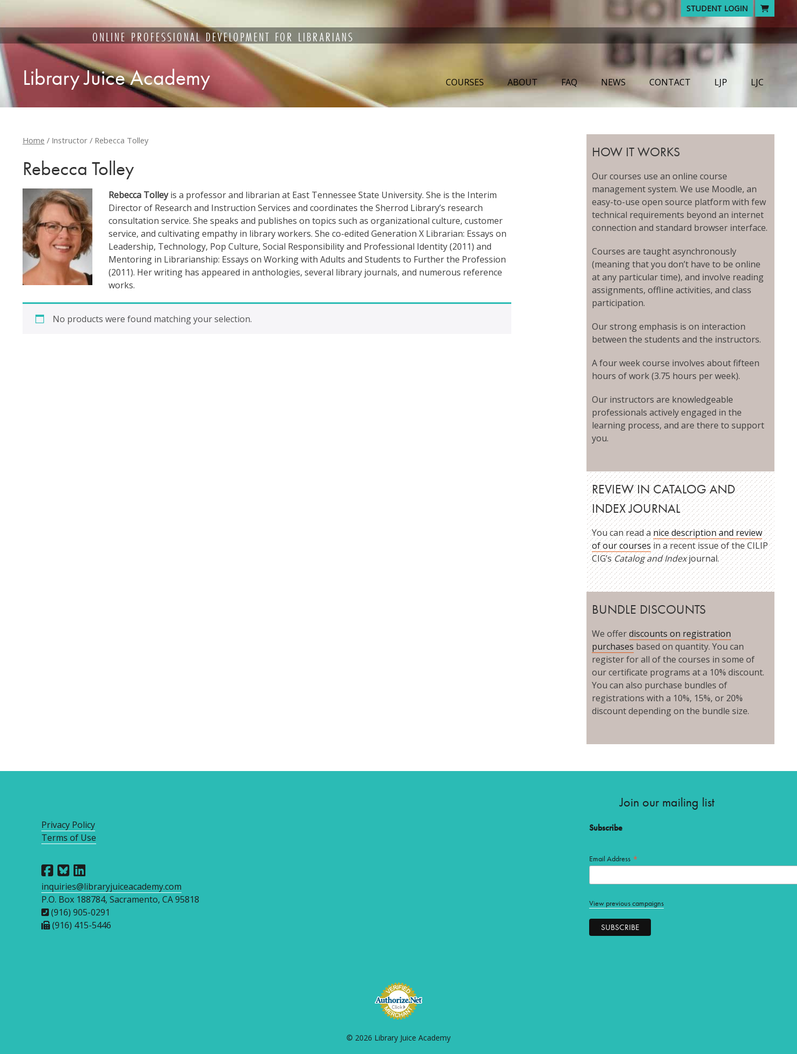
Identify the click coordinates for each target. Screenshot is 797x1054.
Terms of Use (68, 838)
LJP (720, 82)
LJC (757, 82)
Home (34, 140)
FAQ (569, 82)
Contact (670, 82)
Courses (465, 82)
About (523, 82)
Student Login (717, 8)
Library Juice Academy (116, 77)
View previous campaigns (626, 903)
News (613, 82)
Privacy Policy (68, 825)
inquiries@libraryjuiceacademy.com (111, 886)
